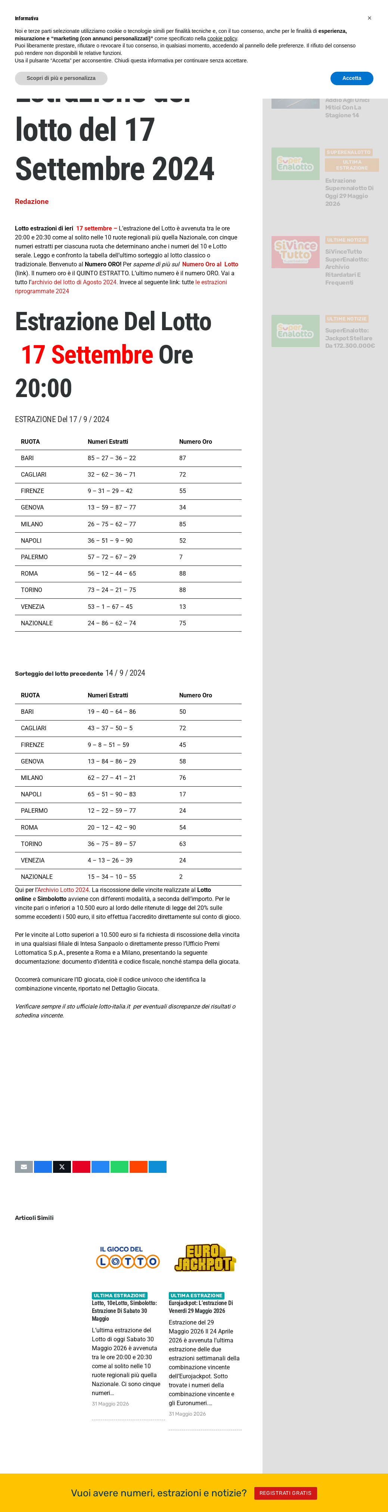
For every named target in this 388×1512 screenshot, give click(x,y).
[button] (370, 18)
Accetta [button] (351, 78)
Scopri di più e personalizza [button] (61, 78)
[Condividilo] (43, 1167)
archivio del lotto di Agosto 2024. (75, 282)
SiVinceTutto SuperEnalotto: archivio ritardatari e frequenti (347, 267)
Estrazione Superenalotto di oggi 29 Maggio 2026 (349, 192)
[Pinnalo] (81, 1167)
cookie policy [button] (222, 38)
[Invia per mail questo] (24, 1167)
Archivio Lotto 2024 (63, 889)
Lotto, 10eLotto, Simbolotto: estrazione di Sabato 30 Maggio (124, 1310)
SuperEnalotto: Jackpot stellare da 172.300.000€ (350, 338)
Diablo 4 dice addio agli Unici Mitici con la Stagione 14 (347, 104)
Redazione (32, 201)
